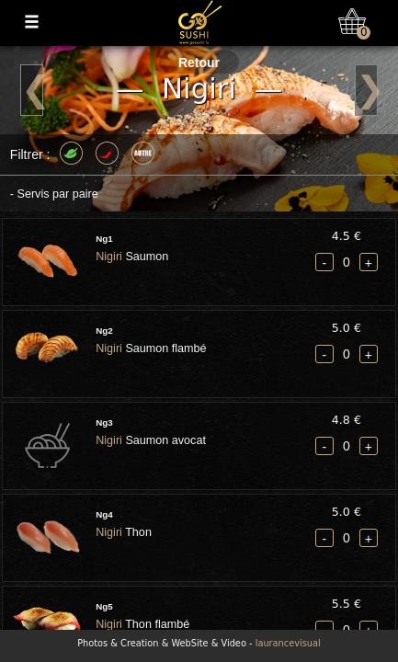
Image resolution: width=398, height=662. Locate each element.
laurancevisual (288, 643)
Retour (199, 62)
